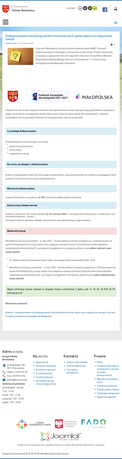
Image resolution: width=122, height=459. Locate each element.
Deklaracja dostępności (108, 393)
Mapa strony (42, 362)
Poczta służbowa (44, 377)
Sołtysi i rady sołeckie (77, 362)
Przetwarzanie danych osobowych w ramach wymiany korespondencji (108, 371)
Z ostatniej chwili (44, 373)
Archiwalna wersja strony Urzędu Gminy (46, 382)
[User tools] (113, 44)
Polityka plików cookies (108, 389)
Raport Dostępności (106, 397)
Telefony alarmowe (76, 366)
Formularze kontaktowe (72, 371)
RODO (100, 362)
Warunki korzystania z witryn (108, 380)
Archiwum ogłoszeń (46, 369)
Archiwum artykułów (46, 366)
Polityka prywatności (107, 386)
